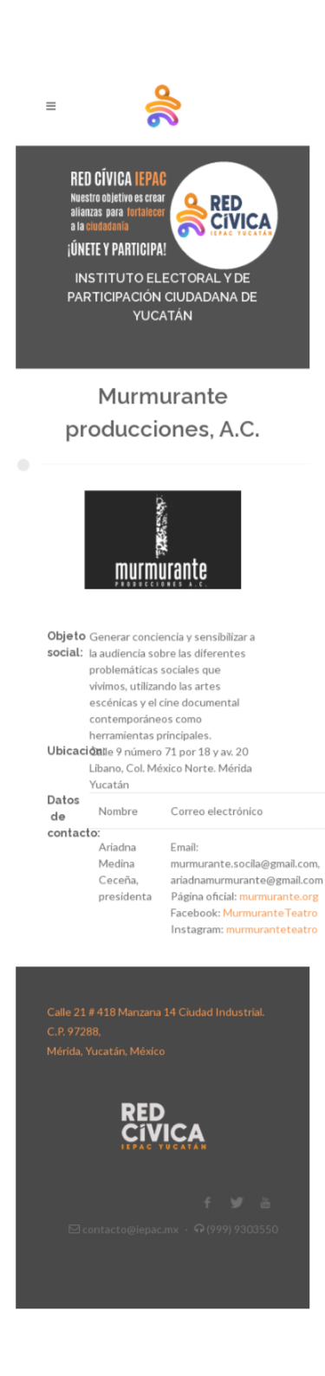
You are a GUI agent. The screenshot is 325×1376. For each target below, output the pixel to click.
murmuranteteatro (266, 915)
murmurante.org (273, 884)
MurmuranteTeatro (264, 900)
